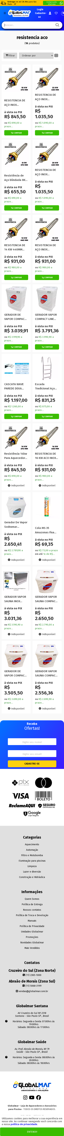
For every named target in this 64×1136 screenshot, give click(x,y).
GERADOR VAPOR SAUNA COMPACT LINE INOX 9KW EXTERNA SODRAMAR (46, 599)
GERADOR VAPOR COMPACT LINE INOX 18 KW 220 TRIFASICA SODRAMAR (46, 317)
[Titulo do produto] (16, 81)
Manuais (32, 920)
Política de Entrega (32, 904)
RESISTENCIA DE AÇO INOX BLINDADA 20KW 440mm (45, 172)
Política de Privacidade (32, 926)
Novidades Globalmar (32, 942)
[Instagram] (25, 1098)
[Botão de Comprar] (16, 133)
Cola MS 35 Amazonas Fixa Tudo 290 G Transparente (44, 530)
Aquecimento (32, 844)
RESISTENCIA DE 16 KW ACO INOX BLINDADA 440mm (47, 456)
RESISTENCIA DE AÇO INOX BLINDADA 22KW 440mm (45, 97)
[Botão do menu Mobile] (5, 13)
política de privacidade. (24, 1124)
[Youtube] (31, 1098)
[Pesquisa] (57, 25)
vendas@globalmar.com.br (32, 991)
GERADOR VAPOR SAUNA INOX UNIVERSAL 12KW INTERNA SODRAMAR (15, 599)
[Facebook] (38, 1098)
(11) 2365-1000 (32, 975)
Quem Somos (32, 899)
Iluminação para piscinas (32, 860)
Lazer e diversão (32, 871)
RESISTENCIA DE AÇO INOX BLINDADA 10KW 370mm (14, 103)
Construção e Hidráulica (32, 877)
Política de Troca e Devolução (32, 915)
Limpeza (32, 866)
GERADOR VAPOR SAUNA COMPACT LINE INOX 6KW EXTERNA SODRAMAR (46, 673)
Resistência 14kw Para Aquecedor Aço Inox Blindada (15, 456)
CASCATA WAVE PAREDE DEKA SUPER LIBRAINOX (15, 386)
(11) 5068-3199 (32, 985)
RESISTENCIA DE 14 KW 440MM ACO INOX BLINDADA (14, 247)
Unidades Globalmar (32, 931)
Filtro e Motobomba (32, 855)
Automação (32, 849)
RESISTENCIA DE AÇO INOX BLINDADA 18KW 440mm (45, 247)
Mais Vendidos (32, 948)
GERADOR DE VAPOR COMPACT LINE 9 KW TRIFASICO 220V (15, 317)
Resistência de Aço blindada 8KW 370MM (16, 178)
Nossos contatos (32, 909)
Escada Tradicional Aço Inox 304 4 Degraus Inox (45, 386)
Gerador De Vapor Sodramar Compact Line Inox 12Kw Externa (16, 525)
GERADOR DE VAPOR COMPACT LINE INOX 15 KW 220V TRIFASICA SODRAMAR (15, 673)
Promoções (32, 937)
